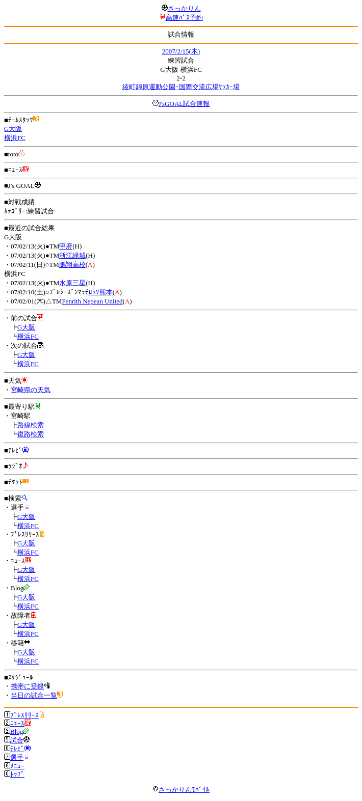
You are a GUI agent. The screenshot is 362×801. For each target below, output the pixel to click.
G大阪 (13, 128)
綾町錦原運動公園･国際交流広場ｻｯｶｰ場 (181, 87)
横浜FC (14, 138)
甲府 (65, 246)
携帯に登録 (27, 686)
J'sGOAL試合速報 (184, 103)
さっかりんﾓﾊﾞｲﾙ (181, 789)
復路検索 (30, 434)
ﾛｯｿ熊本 (101, 292)
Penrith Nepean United (92, 301)
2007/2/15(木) (181, 51)
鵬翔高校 (72, 264)
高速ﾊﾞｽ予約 (184, 17)
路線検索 (30, 425)
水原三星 (72, 283)
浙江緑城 (72, 255)
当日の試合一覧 (34, 695)
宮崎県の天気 (30, 390)
